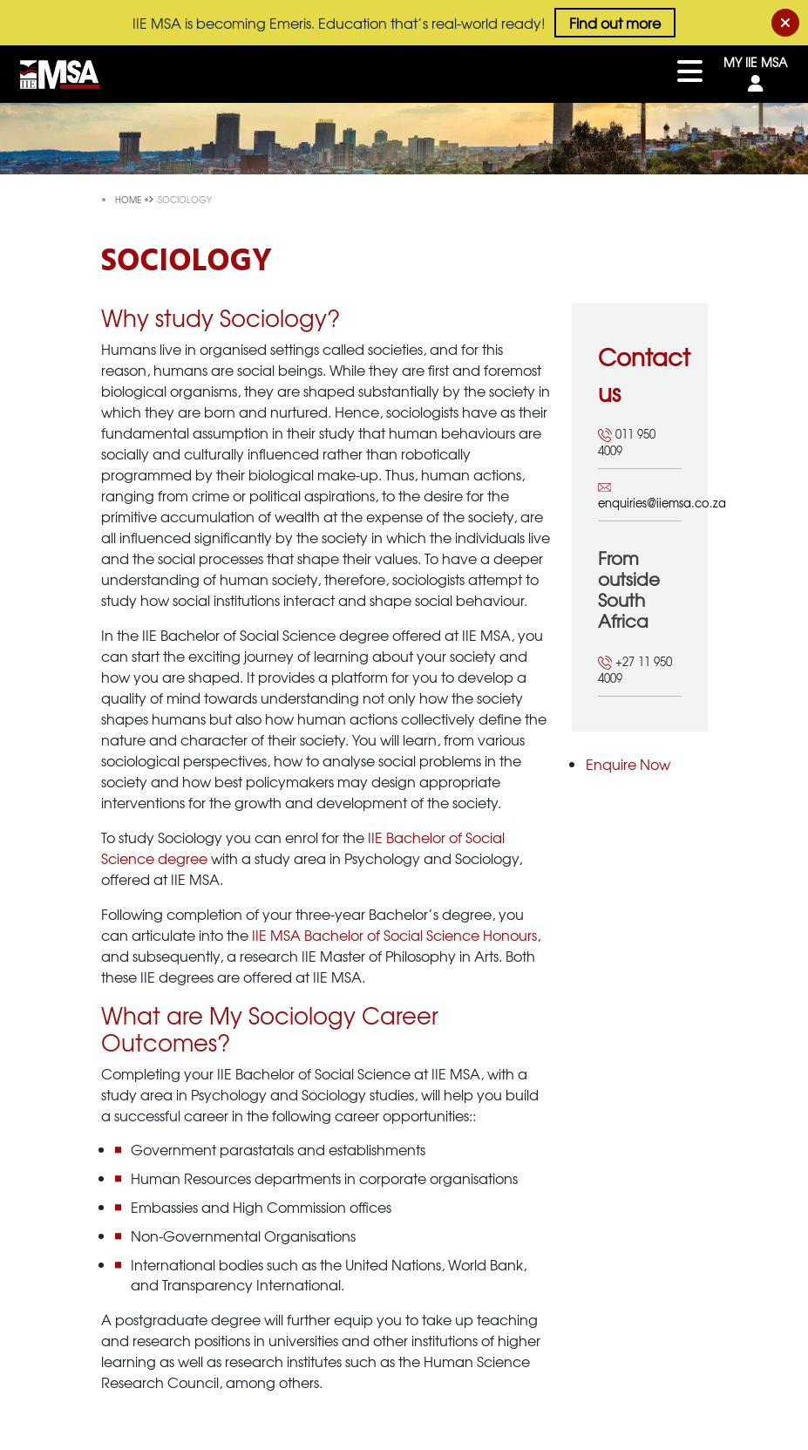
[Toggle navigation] (690, 74)
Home (129, 199)
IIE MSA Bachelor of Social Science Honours (394, 934)
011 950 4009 (626, 442)
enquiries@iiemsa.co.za (640, 495)
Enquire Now (628, 763)
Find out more (615, 22)
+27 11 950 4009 (635, 670)
